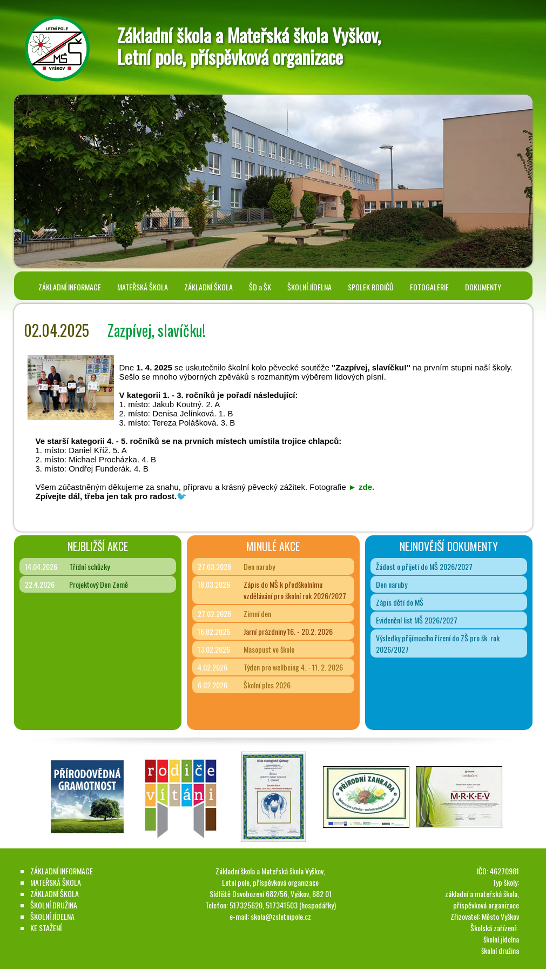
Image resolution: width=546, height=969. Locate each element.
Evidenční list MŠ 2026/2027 (416, 620)
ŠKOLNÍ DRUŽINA (53, 905)
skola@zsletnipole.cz (281, 916)
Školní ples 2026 (267, 685)
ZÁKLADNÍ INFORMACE (69, 287)
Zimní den (257, 613)
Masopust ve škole (269, 649)
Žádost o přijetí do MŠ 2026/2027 (424, 566)
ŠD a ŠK (260, 287)
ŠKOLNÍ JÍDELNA (309, 287)
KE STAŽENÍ (46, 927)
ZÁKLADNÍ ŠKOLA (208, 287)
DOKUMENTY (483, 287)
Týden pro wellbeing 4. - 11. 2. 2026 (293, 667)
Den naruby (259, 566)
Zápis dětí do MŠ (399, 602)
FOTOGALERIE (429, 287)
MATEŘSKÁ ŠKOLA (142, 287)
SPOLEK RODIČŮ (371, 287)
